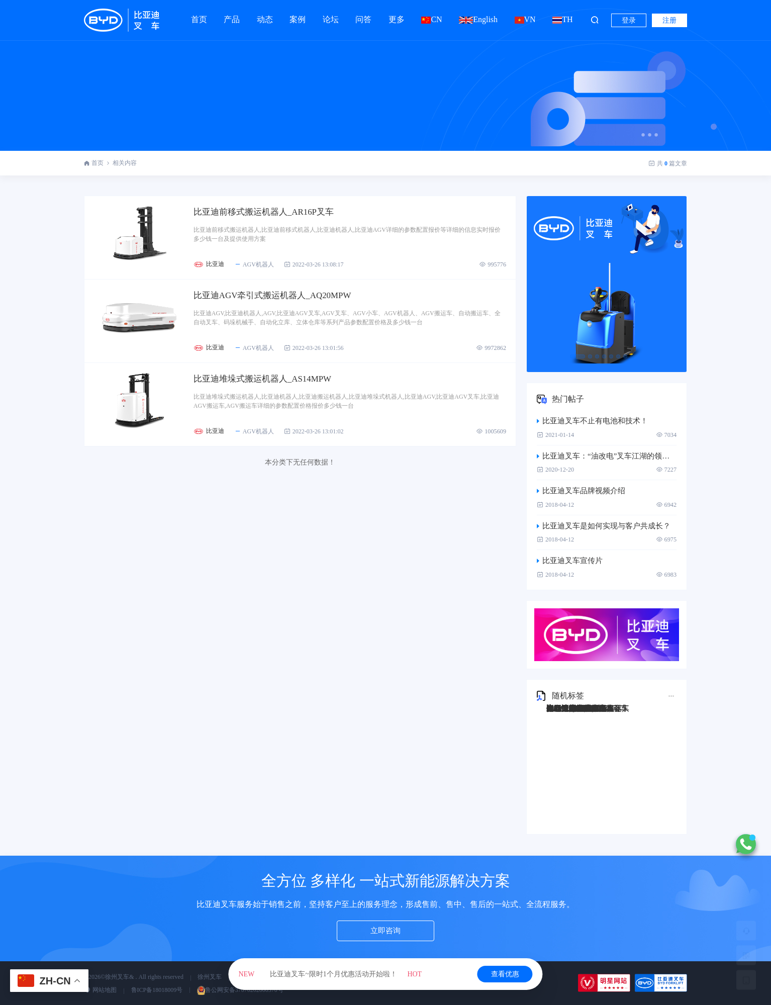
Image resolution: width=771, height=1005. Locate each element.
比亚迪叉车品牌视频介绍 (581, 491)
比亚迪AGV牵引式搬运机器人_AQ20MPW (288, 299)
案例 (298, 15)
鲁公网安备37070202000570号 (240, 989)
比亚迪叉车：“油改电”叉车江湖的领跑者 (607, 456)
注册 (669, 20)
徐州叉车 (210, 976)
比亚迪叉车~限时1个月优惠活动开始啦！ (330, 974)
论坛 (331, 15)
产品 (232, 15)
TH (562, 19)
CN (431, 19)
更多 (397, 15)
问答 (363, 15)
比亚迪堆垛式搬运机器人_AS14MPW (278, 385)
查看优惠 (505, 974)
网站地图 (100, 989)
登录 (629, 20)
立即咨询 (385, 931)
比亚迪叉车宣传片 (570, 561)
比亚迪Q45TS (568, 708)
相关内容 (125, 162)
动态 (265, 15)
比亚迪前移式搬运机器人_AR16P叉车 (279, 213)
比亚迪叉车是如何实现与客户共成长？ (603, 526)
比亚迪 (227, 265)
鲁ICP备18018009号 (157, 989)
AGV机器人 (265, 266)
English (478, 19)
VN (525, 19)
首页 (199, 19)
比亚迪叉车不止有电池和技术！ (592, 421)
